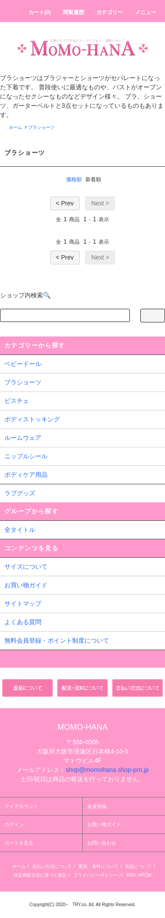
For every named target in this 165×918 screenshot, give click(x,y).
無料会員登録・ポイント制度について (56, 640)
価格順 (74, 179)
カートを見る (18, 842)
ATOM (145, 875)
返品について (138, 866)
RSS (131, 875)
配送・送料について (98, 866)
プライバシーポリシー (95, 875)
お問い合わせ (101, 842)
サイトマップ (22, 603)
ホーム (15, 127)
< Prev (65, 203)
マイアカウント (21, 806)
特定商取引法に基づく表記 (40, 875)
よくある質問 (22, 621)
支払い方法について (52, 866)
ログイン (14, 824)
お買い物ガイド (26, 585)
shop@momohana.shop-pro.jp (107, 769)
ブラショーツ (41, 127)
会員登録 (96, 806)
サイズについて (26, 566)
